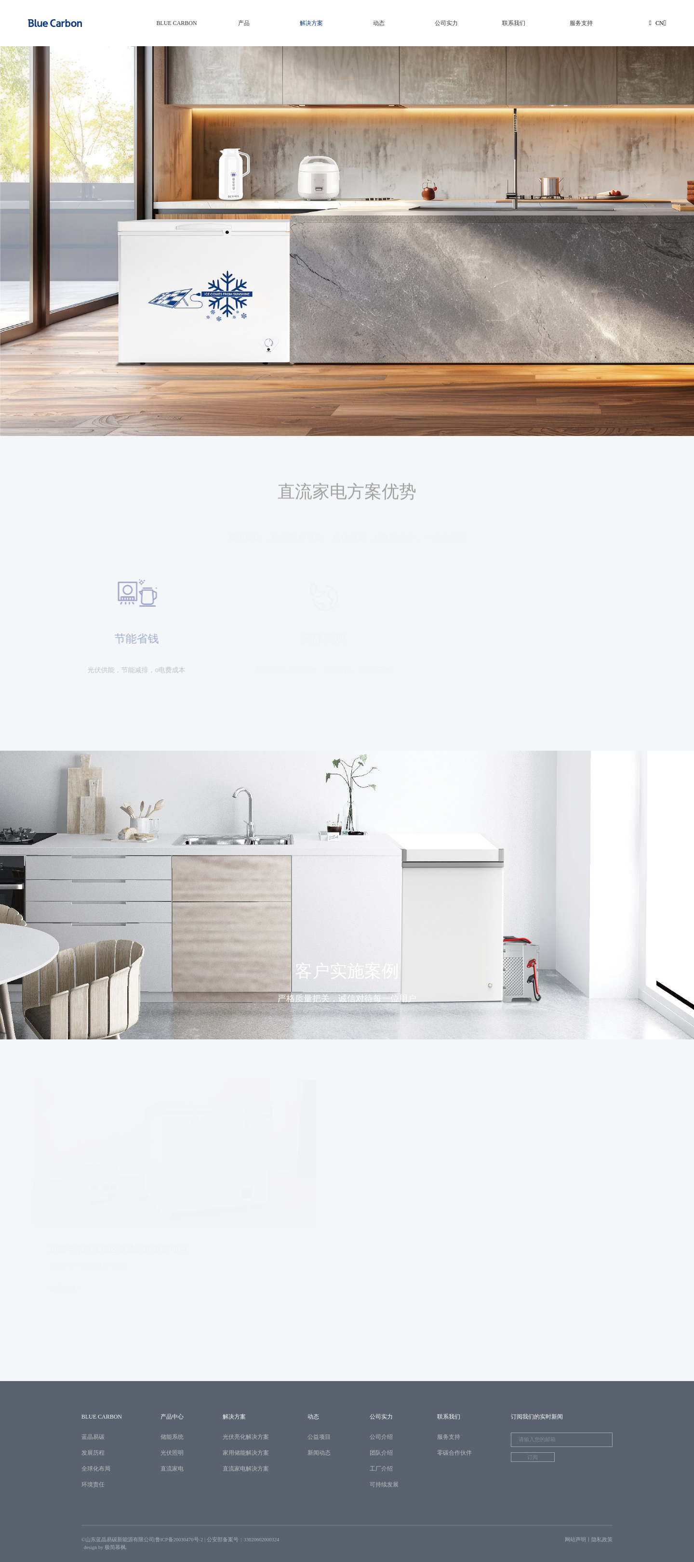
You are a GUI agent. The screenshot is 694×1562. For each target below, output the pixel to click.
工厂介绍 (381, 1468)
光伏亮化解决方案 (246, 1437)
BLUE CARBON (176, 23)
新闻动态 (319, 1452)
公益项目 (319, 1437)
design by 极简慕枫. (105, 1547)
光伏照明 (172, 1452)
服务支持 (581, 23)
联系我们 (513, 23)
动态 (379, 23)
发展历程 (93, 1452)
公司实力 (446, 23)
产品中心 (172, 1416)
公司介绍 (381, 1437)
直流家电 (172, 1468)
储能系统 (172, 1437)
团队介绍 (381, 1452)
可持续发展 (384, 1484)
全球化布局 (95, 1468)
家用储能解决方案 (246, 1452)
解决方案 (311, 23)
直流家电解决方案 (246, 1468)
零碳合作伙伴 (454, 1452)
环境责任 (93, 1484)
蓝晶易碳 (93, 1437)
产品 (244, 23)
